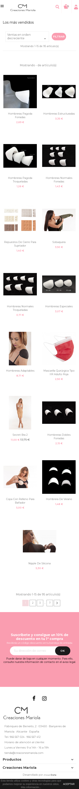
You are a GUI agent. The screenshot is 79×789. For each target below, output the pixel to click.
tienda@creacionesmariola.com (23, 753)
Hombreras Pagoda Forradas (20, 115)
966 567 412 (33, 737)
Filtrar (59, 36)
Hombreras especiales (59, 306)
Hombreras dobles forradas (58, 436)
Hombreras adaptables (20, 370)
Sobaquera (59, 242)
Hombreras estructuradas (59, 113)
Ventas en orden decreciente (27, 37)
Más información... (31, 787)
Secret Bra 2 (20, 434)
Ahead (50, 775)
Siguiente (57, 603)
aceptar (69, 784)
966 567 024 (17, 737)
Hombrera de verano (59, 499)
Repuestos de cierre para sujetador (20, 244)
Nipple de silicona (39, 563)
